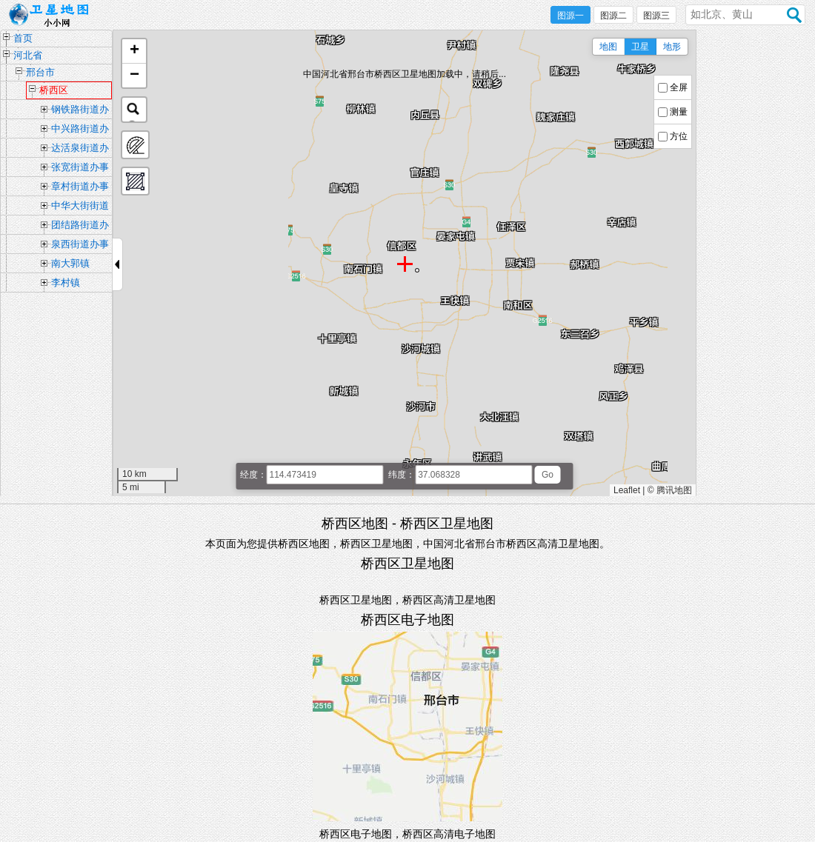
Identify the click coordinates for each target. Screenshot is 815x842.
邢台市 (40, 72)
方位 (679, 136)
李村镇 (65, 282)
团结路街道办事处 (80, 226)
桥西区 (53, 90)
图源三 (656, 15)
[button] (134, 51)
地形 (672, 46)
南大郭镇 (70, 263)
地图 (608, 46)
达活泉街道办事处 (80, 149)
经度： (253, 475)
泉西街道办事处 (80, 245)
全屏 (679, 87)
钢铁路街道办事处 (80, 111)
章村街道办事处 (80, 188)
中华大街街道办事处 (80, 207)
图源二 (613, 15)
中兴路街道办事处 (80, 130)
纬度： (401, 475)
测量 (679, 112)
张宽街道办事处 (80, 168)
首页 (23, 38)
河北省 (27, 55)
